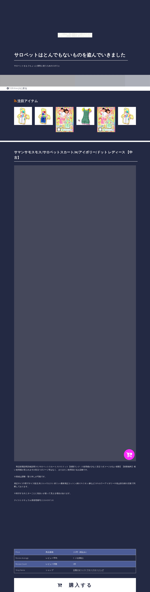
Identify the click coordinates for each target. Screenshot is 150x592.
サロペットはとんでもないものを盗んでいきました (70, 55)
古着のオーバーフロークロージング (88, 570)
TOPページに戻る (17, 88)
